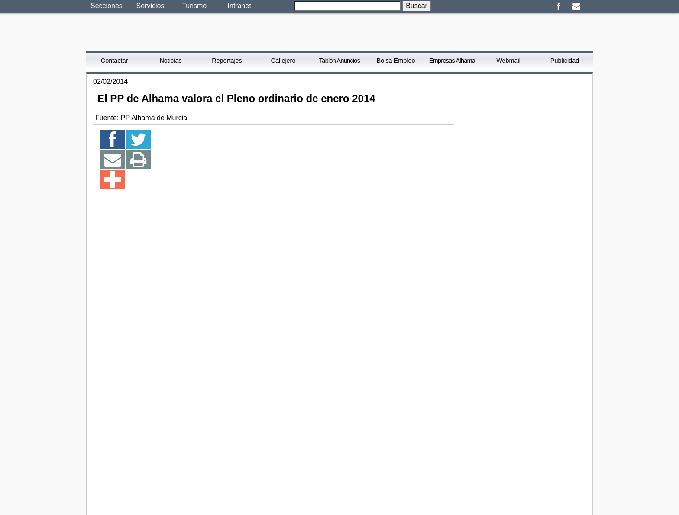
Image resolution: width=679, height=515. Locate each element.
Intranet (239, 6)
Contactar (114, 60)
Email (576, 6)
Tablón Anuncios (339, 60)
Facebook (558, 6)
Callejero (283, 60)
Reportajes (227, 60)
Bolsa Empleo (396, 60)
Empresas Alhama (452, 60)
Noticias (170, 60)
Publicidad (564, 60)
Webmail (508, 60)
